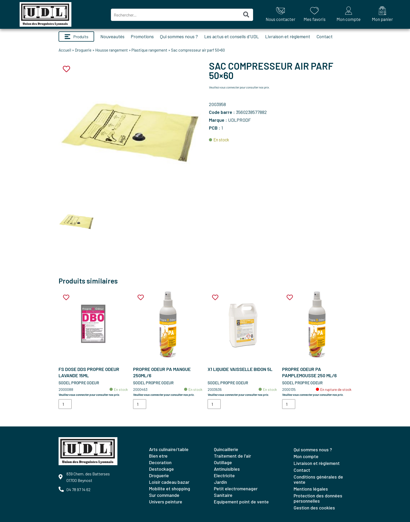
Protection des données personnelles (318, 498)
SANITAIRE (223, 495)
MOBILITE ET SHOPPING (169, 488)
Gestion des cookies (314, 507)
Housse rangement (111, 50)
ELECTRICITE (224, 475)
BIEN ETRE (158, 456)
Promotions (142, 36)
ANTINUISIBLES (227, 469)
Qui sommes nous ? (179, 36)
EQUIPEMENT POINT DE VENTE (241, 501)
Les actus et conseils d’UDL (231, 36)
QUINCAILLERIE (226, 449)
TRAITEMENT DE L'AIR (232, 456)
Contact (324, 36)
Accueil (65, 50)
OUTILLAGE (223, 462)
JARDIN (220, 482)
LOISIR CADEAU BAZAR (169, 482)
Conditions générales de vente (318, 479)
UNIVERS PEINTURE (165, 501)
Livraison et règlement (287, 36)
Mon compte (306, 456)
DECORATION (160, 462)
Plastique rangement (149, 50)
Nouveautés (112, 36)
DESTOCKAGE (161, 469)
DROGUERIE (159, 475)
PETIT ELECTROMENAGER (236, 488)
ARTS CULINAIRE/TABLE (169, 449)
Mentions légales (311, 489)
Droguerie (83, 50)
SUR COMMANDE (164, 495)
